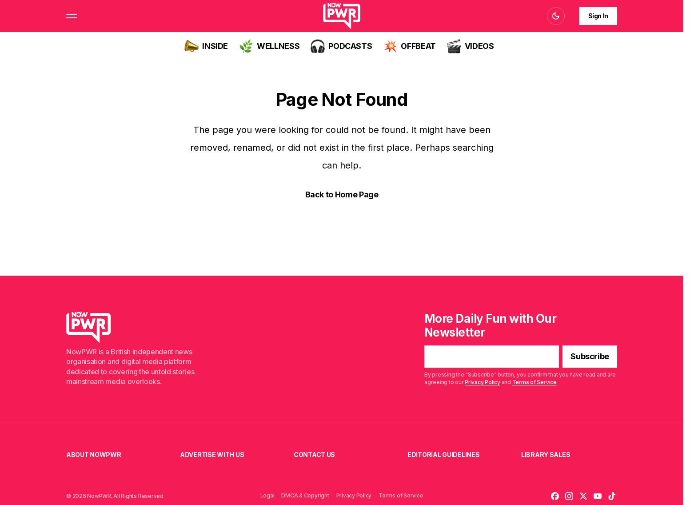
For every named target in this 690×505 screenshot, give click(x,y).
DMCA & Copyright (305, 495)
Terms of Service (534, 382)
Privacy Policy (482, 382)
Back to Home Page (342, 194)
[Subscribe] (589, 357)
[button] (71, 16)
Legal (267, 495)
